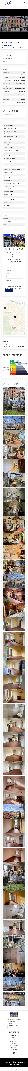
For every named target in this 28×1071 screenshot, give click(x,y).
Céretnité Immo (14, 249)
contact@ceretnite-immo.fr (15, 261)
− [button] (5, 305)
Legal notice (21, 1060)
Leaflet (23, 333)
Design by (15, 1064)
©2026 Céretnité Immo (10, 1060)
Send (9, 291)
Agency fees (8, 1062)
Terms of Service (13, 1069)
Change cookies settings (19, 1062)
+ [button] (5, 302)
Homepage (8, 3)
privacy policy (9, 288)
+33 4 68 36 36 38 (15, 259)
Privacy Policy (22, 1067)
